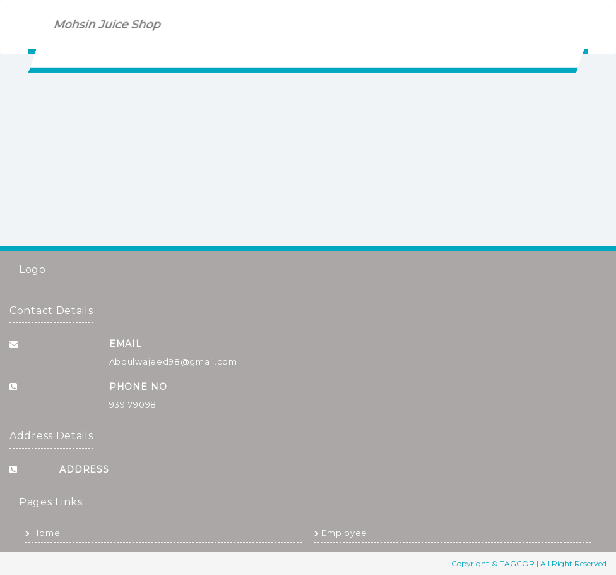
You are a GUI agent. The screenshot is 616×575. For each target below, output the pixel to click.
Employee (340, 533)
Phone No (138, 386)
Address (84, 469)
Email (126, 343)
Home (42, 533)
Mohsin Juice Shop (107, 25)
